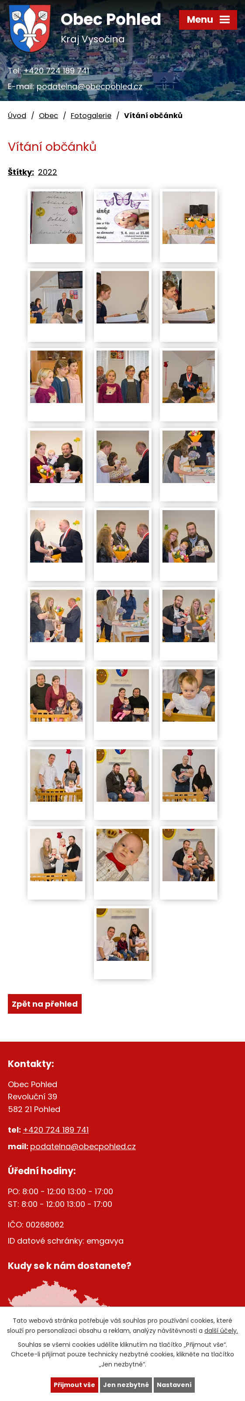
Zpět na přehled (45, 1003)
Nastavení (174, 1384)
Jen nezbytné (126, 1384)
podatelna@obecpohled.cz (89, 86)
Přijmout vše (74, 1384)
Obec (48, 116)
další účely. (221, 1330)
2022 (47, 172)
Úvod (17, 116)
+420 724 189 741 (56, 70)
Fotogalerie (91, 116)
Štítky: (21, 172)
